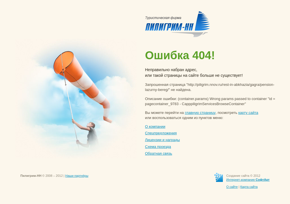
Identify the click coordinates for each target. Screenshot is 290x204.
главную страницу (200, 112)
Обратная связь (158, 153)
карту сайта (248, 112)
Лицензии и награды (162, 140)
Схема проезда (158, 146)
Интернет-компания (248, 179)
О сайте (232, 186)
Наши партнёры (76, 175)
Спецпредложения (161, 133)
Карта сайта (248, 186)
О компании (155, 126)
